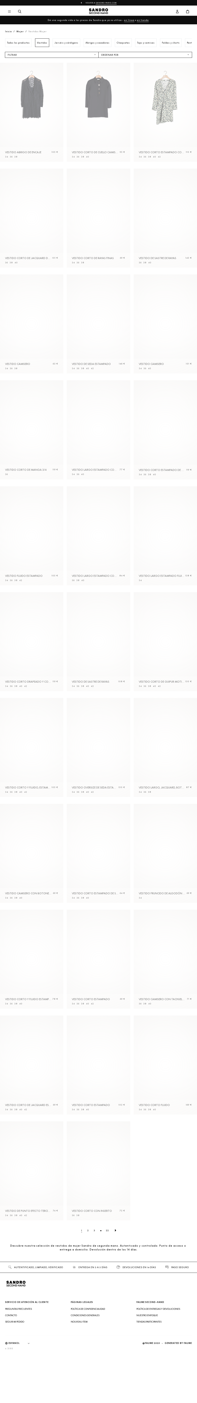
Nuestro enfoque (147, 1378)
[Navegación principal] (9, 12)
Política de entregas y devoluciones (158, 1372)
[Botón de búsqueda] (19, 12)
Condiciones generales (85, 1378)
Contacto (11, 1378)
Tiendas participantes (148, 1385)
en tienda (143, 20)
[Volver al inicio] (98, 12)
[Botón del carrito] (187, 12)
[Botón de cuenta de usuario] (177, 12)
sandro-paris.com (106, 3)
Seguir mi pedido (14, 1385)
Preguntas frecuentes (18, 1372)
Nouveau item (79, 1385)
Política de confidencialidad (88, 1372)
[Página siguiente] (115, 1294)
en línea (129, 20)
